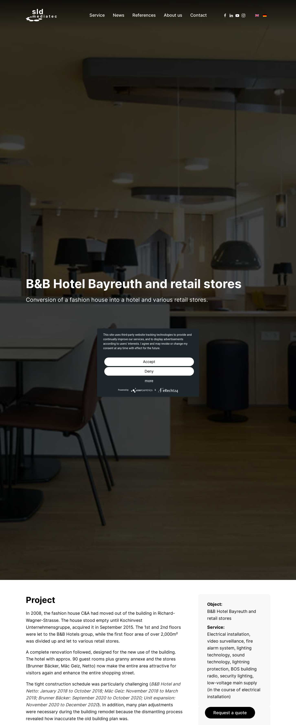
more (149, 381)
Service (97, 15)
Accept (149, 362)
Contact (198, 15)
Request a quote (230, 712)
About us (173, 15)
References (144, 15)
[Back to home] (41, 15)
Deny (149, 371)
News (118, 15)
